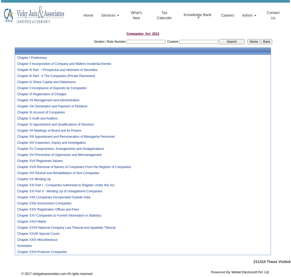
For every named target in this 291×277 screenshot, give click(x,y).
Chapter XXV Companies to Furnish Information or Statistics (59, 215)
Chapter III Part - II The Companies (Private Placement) (56, 76)
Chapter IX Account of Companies (41, 112)
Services (110, 15)
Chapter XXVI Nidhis (31, 221)
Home (88, 15)
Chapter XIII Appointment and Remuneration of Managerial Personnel (66, 136)
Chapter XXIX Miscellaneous (37, 240)
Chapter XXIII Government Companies (44, 203)
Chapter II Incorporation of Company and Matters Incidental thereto (64, 64)
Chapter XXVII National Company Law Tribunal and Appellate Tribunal (66, 228)
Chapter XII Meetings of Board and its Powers (49, 130)
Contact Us (273, 15)
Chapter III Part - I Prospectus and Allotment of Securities (57, 70)
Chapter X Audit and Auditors (37, 118)
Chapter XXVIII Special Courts (38, 234)
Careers (227, 15)
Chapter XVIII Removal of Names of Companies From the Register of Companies (74, 167)
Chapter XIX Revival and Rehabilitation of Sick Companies (58, 173)
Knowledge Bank (198, 15)
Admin (249, 15)
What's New (136, 15)
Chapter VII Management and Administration (48, 100)
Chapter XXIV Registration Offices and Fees (48, 209)
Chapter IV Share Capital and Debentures (46, 82)
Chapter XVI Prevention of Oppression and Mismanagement (59, 155)
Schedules (24, 246)
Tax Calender (164, 15)
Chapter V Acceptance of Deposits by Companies (52, 88)
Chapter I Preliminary (32, 58)
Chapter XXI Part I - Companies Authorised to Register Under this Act (65, 185)
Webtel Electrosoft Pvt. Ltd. (250, 272)
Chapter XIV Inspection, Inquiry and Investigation (51, 143)
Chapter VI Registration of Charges (42, 94)
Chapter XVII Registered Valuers (40, 161)
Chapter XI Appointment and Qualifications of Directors (55, 124)
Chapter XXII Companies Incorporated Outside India (54, 197)
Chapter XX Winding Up (34, 179)
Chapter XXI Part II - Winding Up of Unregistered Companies (59, 191)
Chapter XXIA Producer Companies (42, 252)
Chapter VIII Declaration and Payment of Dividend (52, 106)
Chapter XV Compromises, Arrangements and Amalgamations (60, 149)
